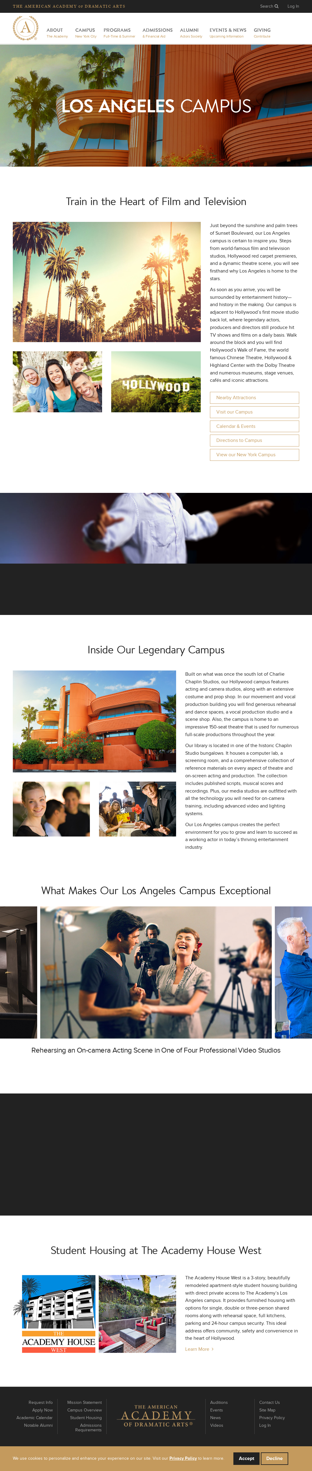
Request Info (41, 1403)
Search (269, 6)
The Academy (69, 6)
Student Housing (86, 1418)
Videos (216, 1425)
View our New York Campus (245, 454)
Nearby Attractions (236, 397)
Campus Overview (84, 1410)
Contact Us (269, 1403)
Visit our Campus (234, 412)
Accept (246, 1458)
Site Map (267, 1410)
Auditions (219, 1403)
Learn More (197, 1349)
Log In (293, 6)
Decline (274, 1458)
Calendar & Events (235, 426)
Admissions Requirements (88, 1427)
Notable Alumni (38, 1425)
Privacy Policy (272, 1418)
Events (216, 1410)
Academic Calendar (34, 1418)
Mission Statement (84, 1403)
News (215, 1418)
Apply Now (42, 1410)
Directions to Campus (239, 440)
